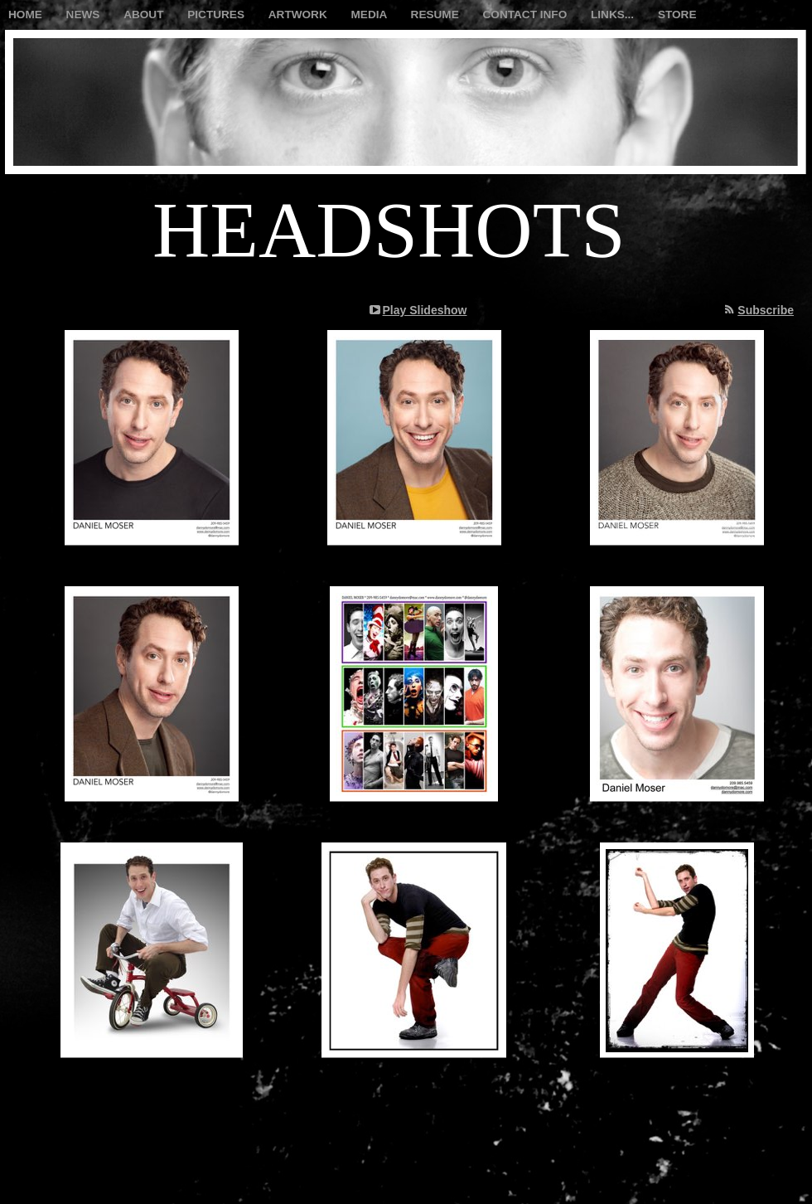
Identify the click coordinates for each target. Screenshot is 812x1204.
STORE (677, 14)
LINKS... (614, 14)
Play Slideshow (425, 310)
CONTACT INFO (526, 14)
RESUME (436, 14)
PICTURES (217, 14)
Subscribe (765, 310)
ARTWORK (299, 14)
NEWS (85, 14)
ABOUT (145, 14)
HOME (27, 14)
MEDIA (370, 14)
